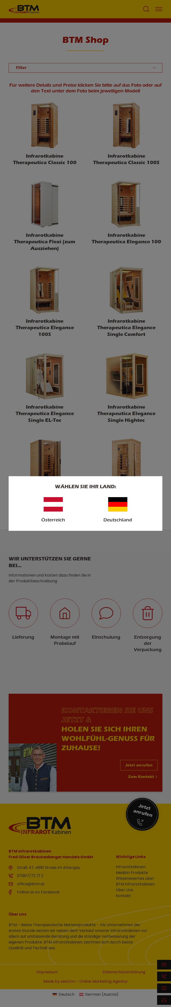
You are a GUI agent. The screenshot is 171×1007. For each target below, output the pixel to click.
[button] (8, 998)
